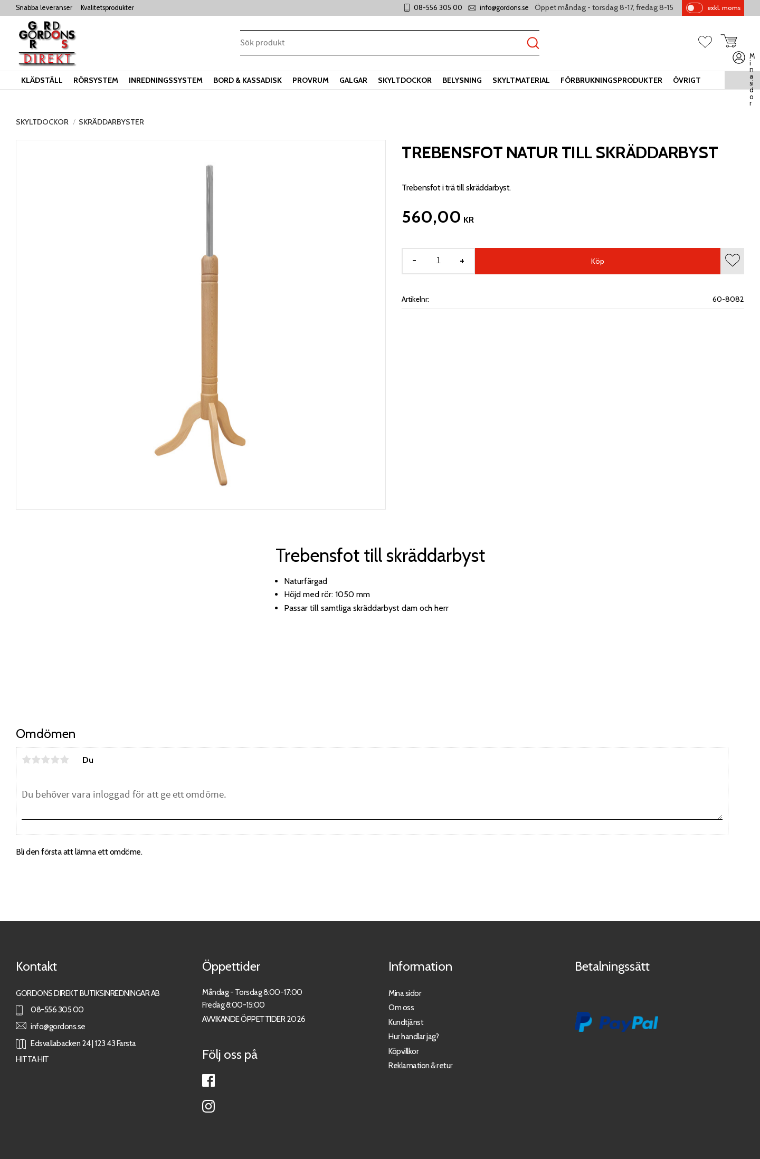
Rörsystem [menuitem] (95, 80)
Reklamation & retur (420, 1065)
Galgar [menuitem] (353, 80)
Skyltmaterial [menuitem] (521, 80)
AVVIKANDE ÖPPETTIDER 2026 (254, 1019)
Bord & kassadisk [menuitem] (247, 80)
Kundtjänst (405, 1022)
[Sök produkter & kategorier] (383, 43)
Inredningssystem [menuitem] (166, 80)
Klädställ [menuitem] (42, 80)
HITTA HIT (32, 1059)
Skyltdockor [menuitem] (405, 80)
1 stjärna (26, 759)
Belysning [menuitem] (462, 80)
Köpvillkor (403, 1051)
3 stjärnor (45, 759)
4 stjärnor (55, 759)
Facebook (208, 1080)
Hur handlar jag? (413, 1036)
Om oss (401, 1007)
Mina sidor (404, 993)
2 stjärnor (36, 759)
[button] (709, 43)
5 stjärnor (64, 759)
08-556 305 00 (438, 8)
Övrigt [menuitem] (687, 80)
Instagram (208, 1106)
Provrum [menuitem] (310, 80)
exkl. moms (723, 8)
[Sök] (533, 43)
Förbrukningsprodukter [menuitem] (611, 80)
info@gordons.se (504, 8)
